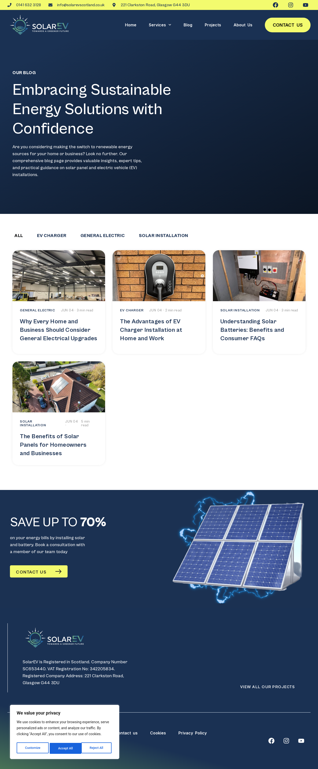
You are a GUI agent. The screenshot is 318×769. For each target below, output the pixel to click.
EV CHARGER (52, 235)
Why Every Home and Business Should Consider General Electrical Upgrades (58, 330)
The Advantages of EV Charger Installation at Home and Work (151, 330)
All (18, 235)
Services (160, 25)
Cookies (158, 732)
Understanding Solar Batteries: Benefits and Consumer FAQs (252, 330)
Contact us (288, 25)
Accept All (97, 748)
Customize (32, 748)
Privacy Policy (192, 732)
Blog (188, 24)
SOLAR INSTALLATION (163, 235)
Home (130, 24)
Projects (213, 24)
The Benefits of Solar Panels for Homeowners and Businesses (53, 445)
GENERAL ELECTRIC (102, 235)
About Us (243, 24)
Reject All (65, 748)
